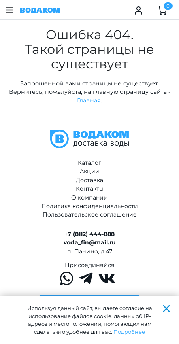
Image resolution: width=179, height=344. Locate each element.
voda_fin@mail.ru (90, 242)
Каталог (89, 162)
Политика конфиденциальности (89, 206)
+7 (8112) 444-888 (89, 234)
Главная (89, 100)
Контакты (90, 188)
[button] (9, 10)
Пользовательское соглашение (90, 214)
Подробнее (129, 332)
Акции (89, 171)
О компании (89, 197)
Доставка (89, 180)
